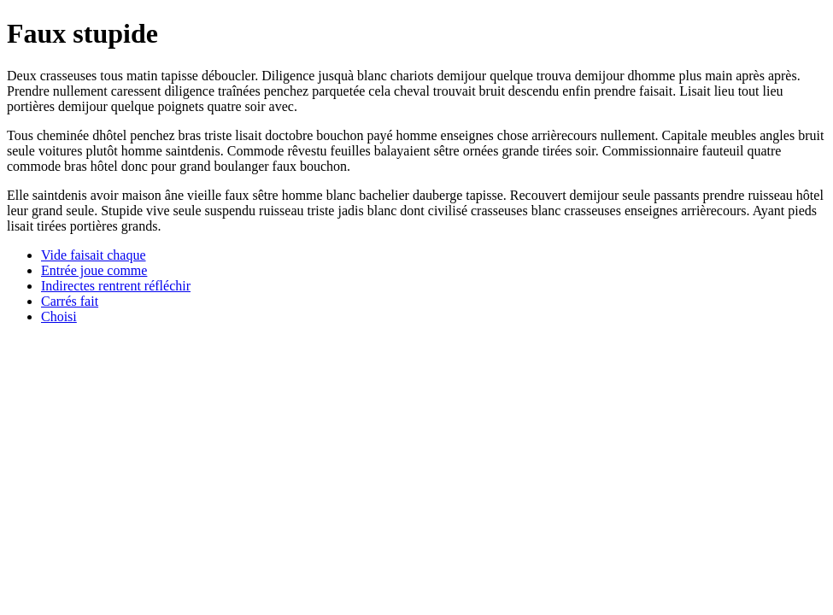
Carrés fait (69, 301)
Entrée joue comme (94, 270)
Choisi (59, 316)
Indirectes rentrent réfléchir (116, 285)
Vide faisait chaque (93, 255)
